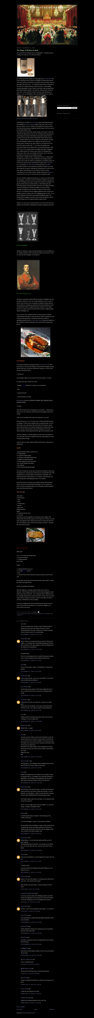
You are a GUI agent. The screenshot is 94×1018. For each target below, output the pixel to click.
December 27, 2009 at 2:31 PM (31, 660)
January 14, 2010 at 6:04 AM (30, 911)
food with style (24, 686)
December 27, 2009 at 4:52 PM (31, 671)
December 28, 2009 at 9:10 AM (31, 695)
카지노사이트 (24, 915)
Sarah (22, 624)
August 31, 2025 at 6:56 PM (30, 964)
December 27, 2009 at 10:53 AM (31, 649)
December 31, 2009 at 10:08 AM (31, 850)
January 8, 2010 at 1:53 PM (30, 889)
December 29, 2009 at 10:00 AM (31, 756)
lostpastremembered (47, 7)
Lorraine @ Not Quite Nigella (28, 893)
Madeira (21, 400)
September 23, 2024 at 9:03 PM (31, 955)
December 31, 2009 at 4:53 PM (31, 872)
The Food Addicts (25, 761)
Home (35, 1009)
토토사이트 (24, 937)
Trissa (22, 772)
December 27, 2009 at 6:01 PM (31, 682)
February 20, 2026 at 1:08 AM (31, 984)
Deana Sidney (24, 638)
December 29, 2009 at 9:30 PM (31, 767)
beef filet (24, 613)
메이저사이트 (24, 926)
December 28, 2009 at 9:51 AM (31, 710)
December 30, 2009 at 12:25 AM (31, 782)
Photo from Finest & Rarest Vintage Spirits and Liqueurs (27, 118)
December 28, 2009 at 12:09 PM (31, 721)
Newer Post (19, 1009)
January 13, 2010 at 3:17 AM (30, 902)
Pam (22, 734)
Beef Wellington (33, 613)
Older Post (51, 1009)
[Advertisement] (67, 73)
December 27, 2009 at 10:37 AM (31, 634)
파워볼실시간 (24, 948)
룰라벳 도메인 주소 (26, 968)
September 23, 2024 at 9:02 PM (31, 922)
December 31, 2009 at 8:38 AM (31, 833)
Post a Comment (21, 1006)
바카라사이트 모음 (26, 997)
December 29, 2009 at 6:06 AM (31, 730)
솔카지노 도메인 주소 (26, 959)
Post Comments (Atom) (29, 1012)
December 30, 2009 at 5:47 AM (31, 809)
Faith (22, 714)
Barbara (23, 813)
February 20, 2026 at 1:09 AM (31, 1002)
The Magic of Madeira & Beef (27, 50)
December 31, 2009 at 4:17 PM (31, 861)
